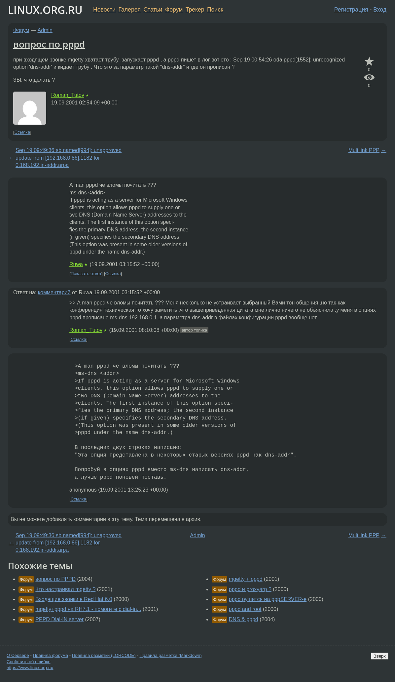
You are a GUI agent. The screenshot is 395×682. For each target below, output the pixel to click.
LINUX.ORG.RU (45, 10)
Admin (45, 30)
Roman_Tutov (67, 95)
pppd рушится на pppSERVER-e (267, 599)
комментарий (54, 292)
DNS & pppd (243, 619)
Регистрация (351, 9)
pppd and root (245, 609)
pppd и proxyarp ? (250, 589)
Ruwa (76, 264)
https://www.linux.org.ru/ (30, 667)
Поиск (215, 9)
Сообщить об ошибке (29, 661)
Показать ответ (86, 273)
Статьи (152, 9)
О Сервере (18, 655)
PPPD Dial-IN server (59, 619)
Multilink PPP (363, 150)
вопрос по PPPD (55, 579)
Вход (379, 9)
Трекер (195, 9)
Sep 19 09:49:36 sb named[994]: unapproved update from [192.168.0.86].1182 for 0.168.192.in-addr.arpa (69, 157)
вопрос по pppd (49, 44)
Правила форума (50, 655)
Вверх (380, 656)
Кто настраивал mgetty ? (65, 589)
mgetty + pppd (246, 579)
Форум (174, 9)
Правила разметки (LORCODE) (104, 655)
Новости (104, 9)
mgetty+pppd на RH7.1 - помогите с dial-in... (88, 609)
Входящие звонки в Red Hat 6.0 (73, 599)
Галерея (130, 9)
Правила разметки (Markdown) (170, 655)
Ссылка (22, 132)
